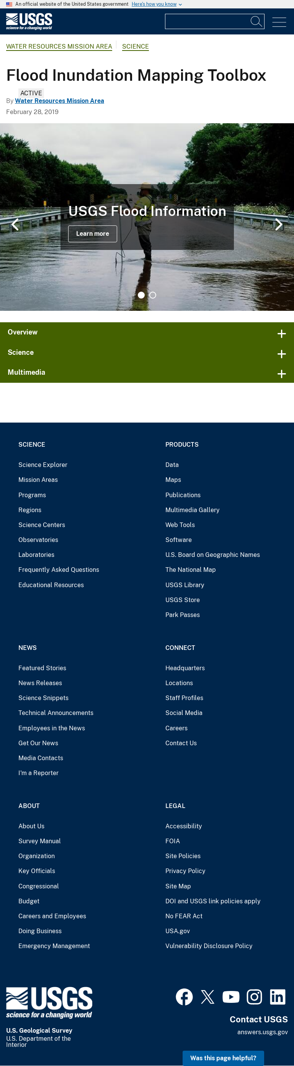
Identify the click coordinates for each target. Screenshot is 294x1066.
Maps (173, 479)
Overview (23, 332)
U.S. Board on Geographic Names (212, 554)
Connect (180, 647)
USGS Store (182, 600)
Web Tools (180, 525)
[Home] (29, 28)
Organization (36, 856)
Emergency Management (54, 946)
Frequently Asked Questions (58, 569)
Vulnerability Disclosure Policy (209, 946)
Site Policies (183, 856)
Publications (183, 495)
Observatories (38, 540)
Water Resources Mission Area (59, 46)
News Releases (40, 683)
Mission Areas (38, 479)
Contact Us (181, 743)
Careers (176, 728)
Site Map (178, 886)
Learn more (92, 233)
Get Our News (38, 743)
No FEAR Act (184, 916)
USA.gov (177, 931)
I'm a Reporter (38, 773)
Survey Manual (39, 841)
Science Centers (41, 525)
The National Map (190, 569)
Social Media (184, 713)
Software (178, 540)
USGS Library (184, 585)
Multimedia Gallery (192, 510)
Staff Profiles (184, 698)
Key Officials (36, 871)
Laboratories (36, 554)
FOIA (172, 841)
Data (172, 465)
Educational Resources (51, 585)
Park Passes (182, 615)
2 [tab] (152, 295)
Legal (175, 806)
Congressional (38, 886)
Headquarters (185, 668)
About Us (31, 826)
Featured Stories (42, 668)
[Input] (215, 21)
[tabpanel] (147, 217)
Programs (32, 495)
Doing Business (40, 931)
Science (135, 46)
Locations (179, 683)
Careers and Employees (52, 916)
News (27, 647)
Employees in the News (51, 728)
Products (182, 444)
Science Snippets (43, 698)
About (29, 806)
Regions (29, 510)
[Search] (257, 21)
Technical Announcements (55, 713)
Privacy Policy (185, 871)
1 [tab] (141, 295)
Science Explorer (42, 465)
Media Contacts (40, 758)
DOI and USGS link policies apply (213, 901)
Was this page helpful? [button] (223, 1058)
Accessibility (183, 826)
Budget (28, 901)
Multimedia (26, 372)
